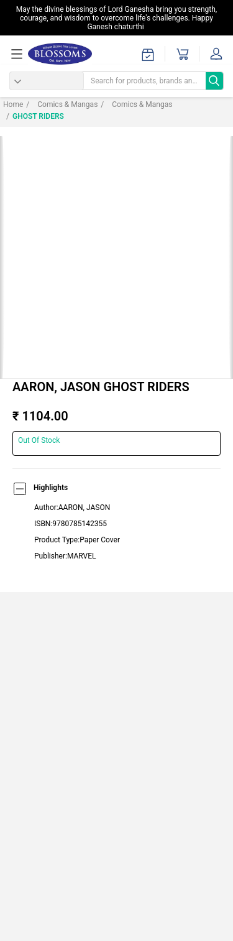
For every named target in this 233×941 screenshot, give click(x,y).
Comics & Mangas (62, 104)
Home (13, 104)
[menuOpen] (18, 54)
